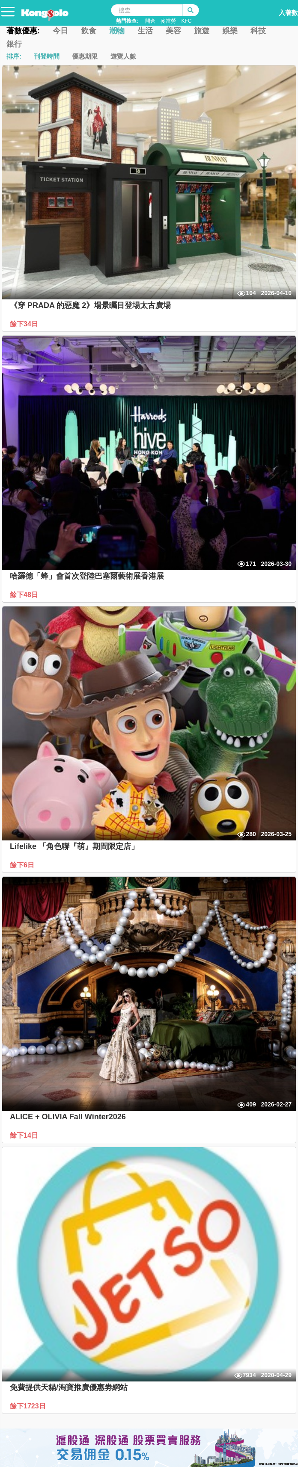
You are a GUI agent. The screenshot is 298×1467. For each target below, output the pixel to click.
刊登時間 (47, 56)
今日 (60, 31)
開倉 (150, 21)
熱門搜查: (127, 21)
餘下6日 (23, 865)
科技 (258, 31)
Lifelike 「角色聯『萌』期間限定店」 (74, 846)
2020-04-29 (276, 1375)
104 (251, 293)
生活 (145, 31)
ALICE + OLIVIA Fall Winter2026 (68, 1116)
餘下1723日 (29, 1406)
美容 (173, 31)
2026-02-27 (276, 1104)
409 (251, 1104)
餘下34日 (25, 324)
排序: (13, 56)
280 (251, 834)
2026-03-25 (276, 834)
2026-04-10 (276, 293)
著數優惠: (23, 31)
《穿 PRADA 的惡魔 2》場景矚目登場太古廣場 (90, 305)
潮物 (117, 31)
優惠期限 (85, 56)
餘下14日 (25, 1135)
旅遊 (201, 31)
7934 (249, 1375)
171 (251, 563)
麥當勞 (168, 21)
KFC (186, 21)
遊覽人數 (123, 56)
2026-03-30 (276, 563)
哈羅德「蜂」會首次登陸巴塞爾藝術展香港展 (87, 576)
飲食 (88, 31)
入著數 (279, 10)
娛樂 (230, 31)
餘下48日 (25, 594)
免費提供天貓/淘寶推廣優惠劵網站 (69, 1387)
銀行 (14, 44)
